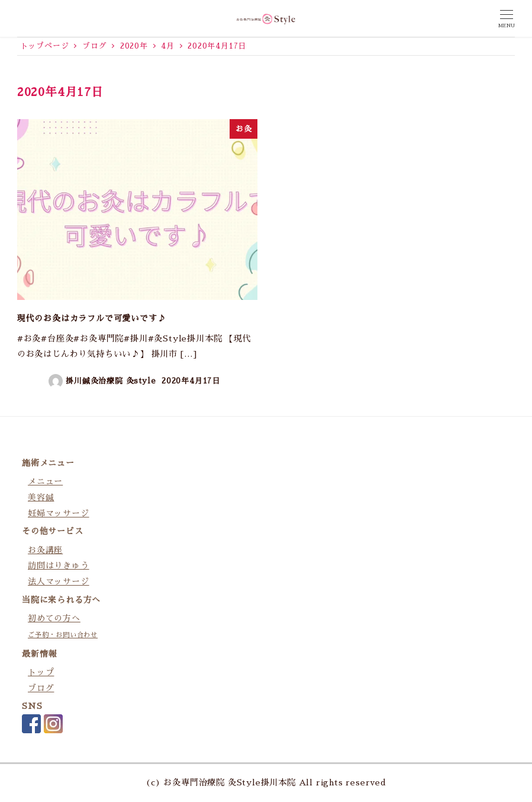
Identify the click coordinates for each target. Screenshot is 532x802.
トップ (41, 672)
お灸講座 (45, 550)
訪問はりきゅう (58, 565)
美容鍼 (41, 497)
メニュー (45, 481)
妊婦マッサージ (58, 513)
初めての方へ (54, 618)
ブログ (41, 688)
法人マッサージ (58, 581)
